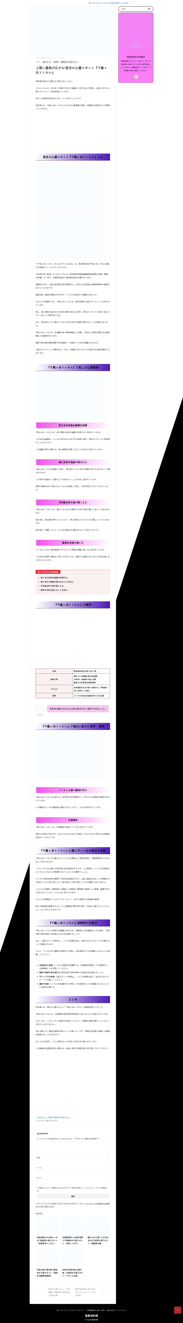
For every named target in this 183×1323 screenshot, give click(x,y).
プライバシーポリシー (77, 1310)
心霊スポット (42, 1117)
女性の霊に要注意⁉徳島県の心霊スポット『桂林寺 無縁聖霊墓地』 (47, 1272)
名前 (38, 1157)
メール (39, 1168)
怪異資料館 (91, 1315)
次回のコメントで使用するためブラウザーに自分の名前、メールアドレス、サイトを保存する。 (72, 1189)
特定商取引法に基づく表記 (95, 1310)
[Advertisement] (73, 135)
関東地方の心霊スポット (61, 1117)
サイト (39, 1178)
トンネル (41, 1120)
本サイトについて (62, 1310)
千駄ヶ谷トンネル (51, 1120)
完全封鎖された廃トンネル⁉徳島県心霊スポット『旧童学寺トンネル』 (47, 1240)
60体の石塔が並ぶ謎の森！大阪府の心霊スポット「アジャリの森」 (72, 1272)
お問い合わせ (111, 1310)
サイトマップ (122, 1310)
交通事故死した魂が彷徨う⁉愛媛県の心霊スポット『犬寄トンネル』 (72, 1240)
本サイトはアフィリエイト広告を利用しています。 (124, 3)
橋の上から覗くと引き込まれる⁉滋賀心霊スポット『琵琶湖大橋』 (98, 1240)
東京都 (50, 1117)
